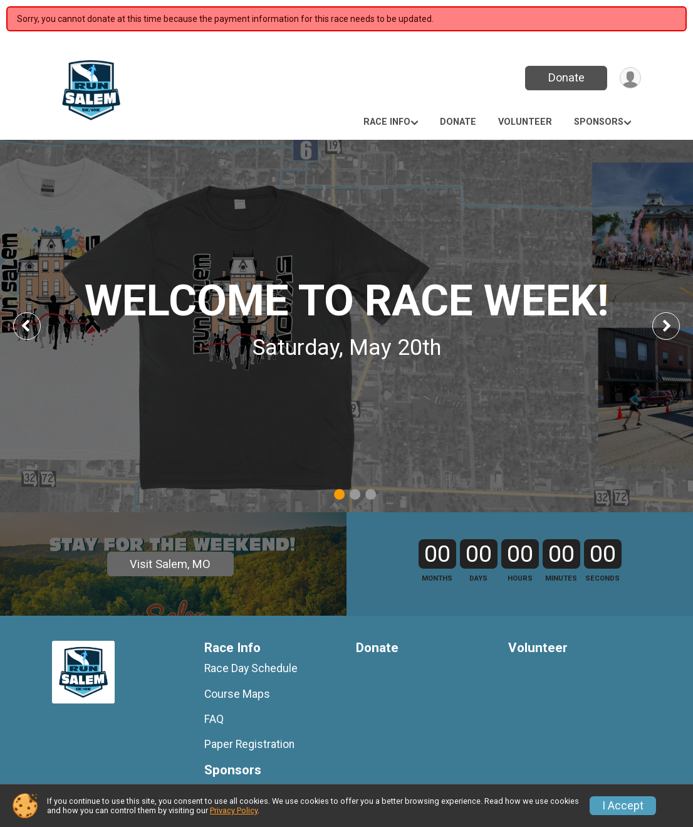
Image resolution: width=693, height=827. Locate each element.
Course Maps (237, 741)
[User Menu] (629, 78)
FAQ (214, 767)
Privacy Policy (234, 810)
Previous (36, 325)
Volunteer (525, 122)
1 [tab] (339, 494)
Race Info (386, 122)
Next (675, 325)
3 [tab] (370, 494)
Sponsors (598, 122)
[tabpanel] (346, 326)
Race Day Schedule (251, 716)
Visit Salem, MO (170, 587)
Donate (564, 77)
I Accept (623, 805)
